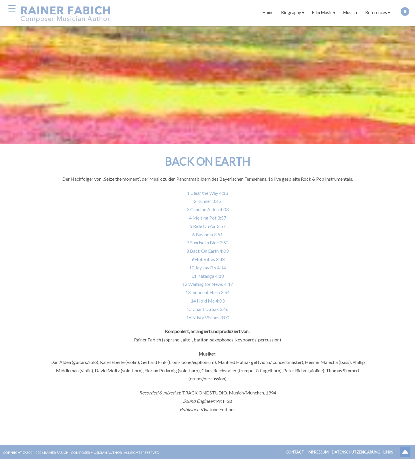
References (376, 12)
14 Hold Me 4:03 (208, 300)
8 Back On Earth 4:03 (207, 251)
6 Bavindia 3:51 (207, 234)
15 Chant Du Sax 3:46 (207, 309)
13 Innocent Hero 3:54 (207, 292)
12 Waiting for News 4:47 (207, 284)
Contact (295, 452)
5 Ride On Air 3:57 (208, 226)
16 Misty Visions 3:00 (207, 317)
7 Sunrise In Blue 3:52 (208, 242)
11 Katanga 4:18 (207, 276)
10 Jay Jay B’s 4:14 (207, 267)
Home (267, 12)
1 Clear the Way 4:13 (207, 193)
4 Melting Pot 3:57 (207, 217)
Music (348, 12)
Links (388, 452)
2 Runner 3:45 (207, 201)
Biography (291, 12)
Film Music (322, 12)
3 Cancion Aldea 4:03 (208, 209)
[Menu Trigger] (12, 8)
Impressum (318, 452)
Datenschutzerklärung (356, 452)
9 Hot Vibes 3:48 (207, 259)
